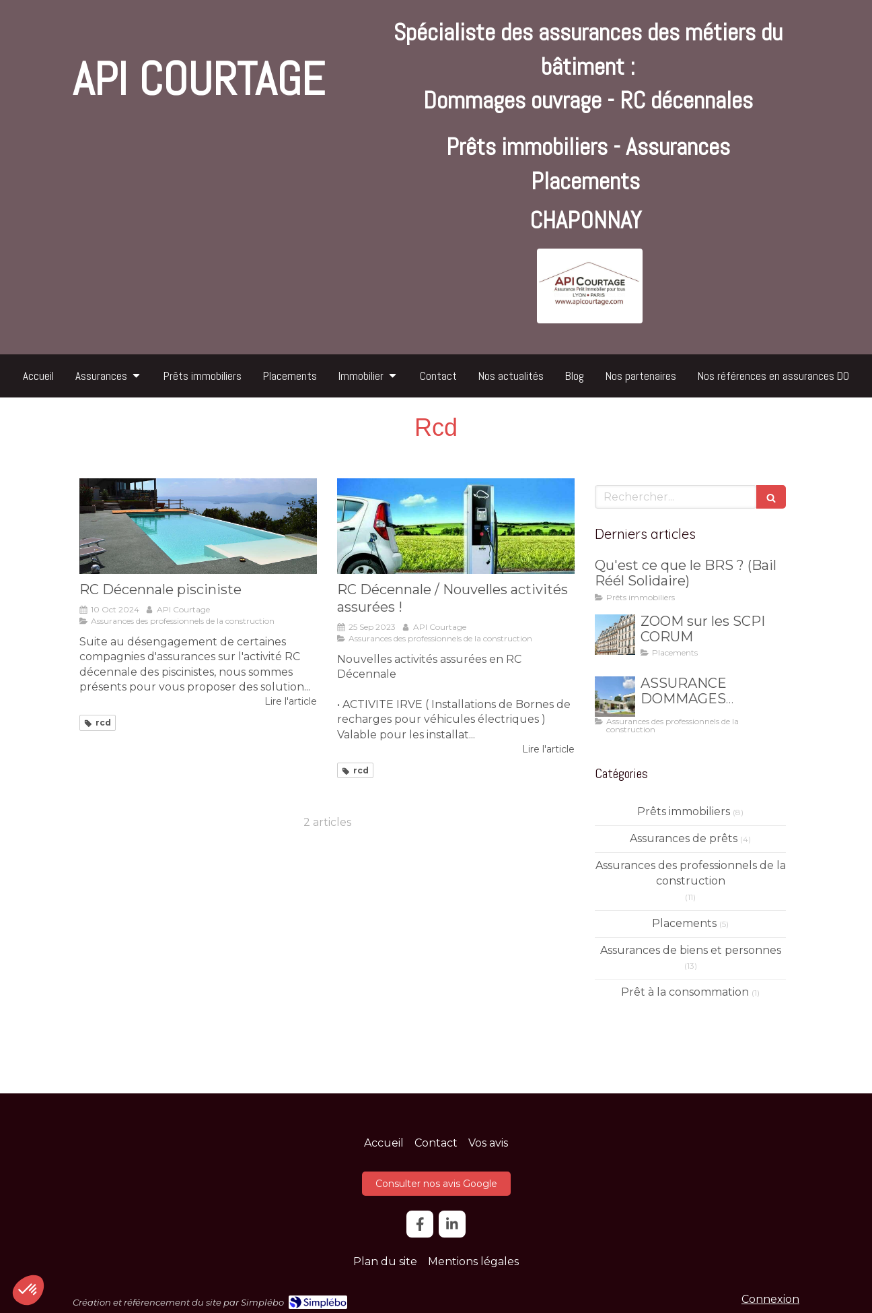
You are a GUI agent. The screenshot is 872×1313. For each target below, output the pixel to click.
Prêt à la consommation (685, 992)
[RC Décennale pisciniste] (198, 525)
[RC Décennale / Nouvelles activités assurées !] (456, 525)
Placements (684, 923)
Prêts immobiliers (683, 811)
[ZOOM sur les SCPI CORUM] (615, 634)
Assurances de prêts (683, 838)
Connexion (770, 1299)
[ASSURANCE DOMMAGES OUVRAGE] (615, 696)
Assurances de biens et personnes (690, 950)
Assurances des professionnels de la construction (690, 873)
